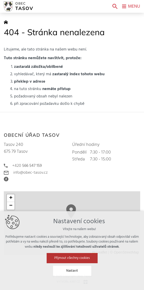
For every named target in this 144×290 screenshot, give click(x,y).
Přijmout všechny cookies (72, 258)
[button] (11, 198)
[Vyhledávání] (114, 6)
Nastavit (72, 270)
